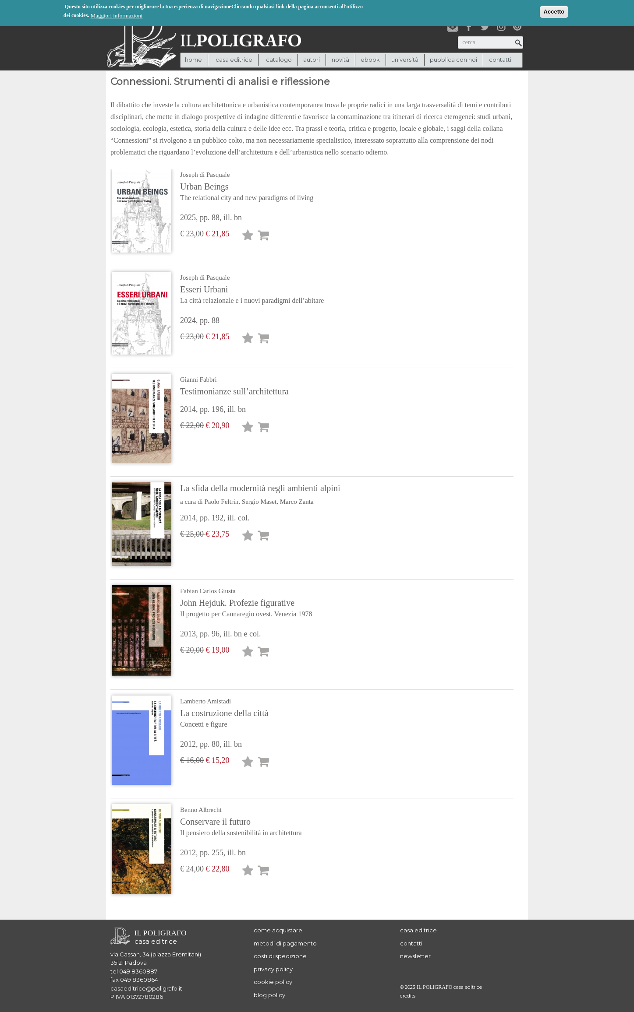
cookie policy (273, 981)
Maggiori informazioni (117, 15)
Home (193, 59)
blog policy (269, 994)
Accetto (554, 11)
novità (340, 59)
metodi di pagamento (285, 943)
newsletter (415, 955)
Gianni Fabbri (198, 379)
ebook (370, 59)
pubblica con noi (453, 59)
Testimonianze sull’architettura (234, 391)
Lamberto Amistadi (205, 701)
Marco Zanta (297, 501)
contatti (500, 59)
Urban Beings (250, 193)
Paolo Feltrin (221, 501)
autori (311, 59)
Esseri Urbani (252, 295)
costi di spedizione (280, 955)
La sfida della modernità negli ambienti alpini (260, 488)
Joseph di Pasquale (205, 174)
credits (407, 996)
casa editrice (418, 930)
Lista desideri (248, 236)
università (404, 59)
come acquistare (278, 930)
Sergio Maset (259, 501)
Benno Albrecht (201, 809)
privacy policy (273, 969)
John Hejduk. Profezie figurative (250, 609)
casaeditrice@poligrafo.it (146, 988)
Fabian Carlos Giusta (208, 590)
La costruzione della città (250, 719)
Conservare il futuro (250, 828)
